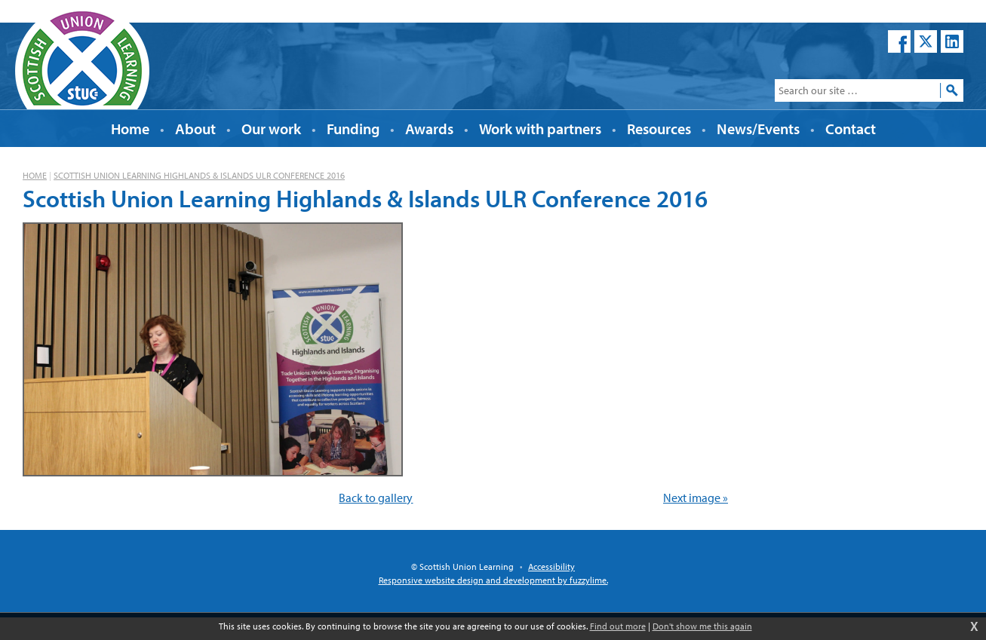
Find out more (618, 626)
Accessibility (551, 566)
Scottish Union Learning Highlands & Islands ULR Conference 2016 (199, 175)
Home (35, 175)
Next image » (695, 497)
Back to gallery (376, 497)
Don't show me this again (702, 626)
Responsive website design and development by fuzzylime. (493, 580)
